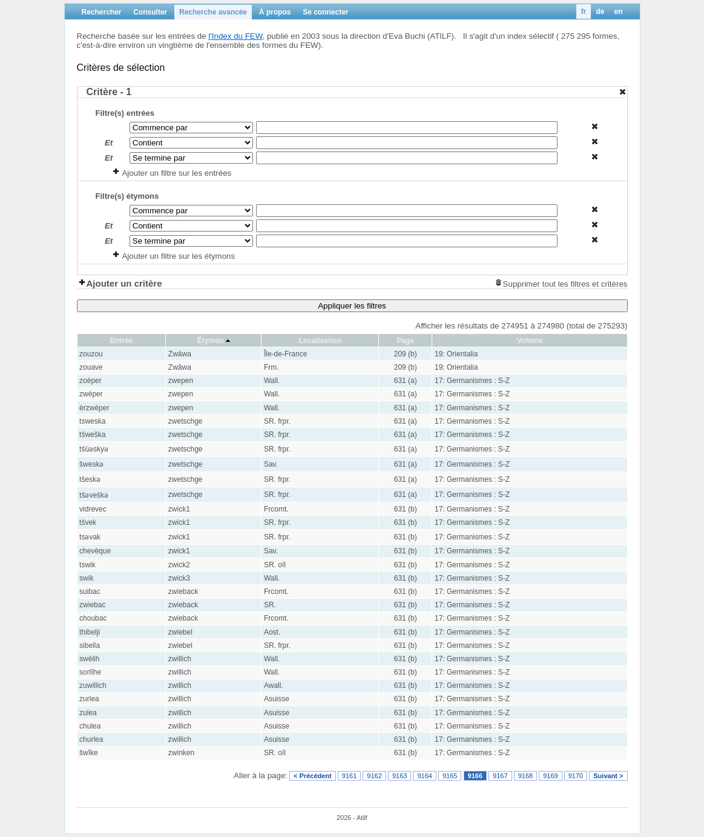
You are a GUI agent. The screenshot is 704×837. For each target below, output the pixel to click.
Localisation (320, 340)
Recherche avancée (213, 12)
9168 (525, 775)
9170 (575, 775)
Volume (529, 340)
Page (405, 340)
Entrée (121, 340)
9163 (399, 775)
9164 (424, 775)
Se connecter (325, 12)
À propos (275, 12)
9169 (550, 775)
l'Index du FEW (235, 36)
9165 (449, 775)
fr (584, 11)
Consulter (150, 12)
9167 (500, 775)
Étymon (210, 340)
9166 (475, 775)
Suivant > (608, 775)
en (618, 11)
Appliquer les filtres (352, 305)
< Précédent (313, 775)
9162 (374, 775)
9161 (349, 775)
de (600, 11)
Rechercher (102, 12)
